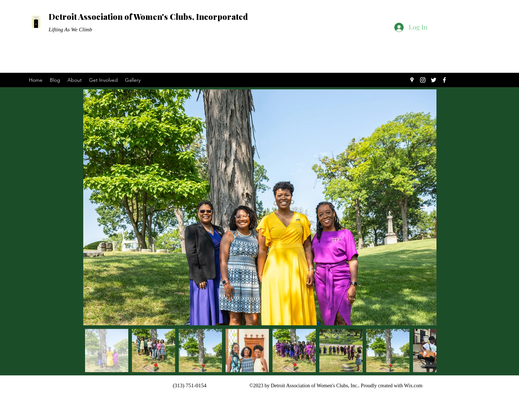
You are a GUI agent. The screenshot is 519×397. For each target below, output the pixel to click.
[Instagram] (422, 80)
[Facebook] (444, 80)
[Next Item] (424, 207)
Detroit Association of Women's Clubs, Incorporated (148, 16)
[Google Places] (412, 80)
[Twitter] (433, 80)
